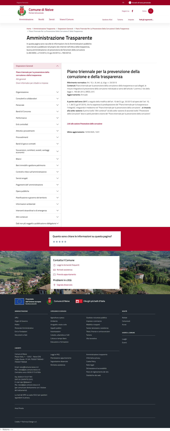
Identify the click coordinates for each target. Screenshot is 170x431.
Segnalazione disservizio (59, 361)
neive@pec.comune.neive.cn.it (29, 369)
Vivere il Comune (67, 19)
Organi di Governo (21, 321)
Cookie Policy (91, 361)
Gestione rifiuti (107, 19)
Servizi (52, 19)
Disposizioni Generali (24, 65)
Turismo (120, 19)
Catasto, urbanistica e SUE (60, 335)
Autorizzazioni (55, 331)
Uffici (16, 317)
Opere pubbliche (22, 191)
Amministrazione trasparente (96, 354)
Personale (20, 105)
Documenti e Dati (21, 335)
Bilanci (18, 158)
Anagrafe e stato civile (59, 324)
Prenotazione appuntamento (61, 358)
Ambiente (54, 321)
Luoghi (124, 339)
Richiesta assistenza (58, 365)
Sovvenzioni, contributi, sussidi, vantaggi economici (32, 151)
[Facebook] (131, 11)
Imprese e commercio (94, 321)
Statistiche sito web (93, 375)
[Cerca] (150, 11)
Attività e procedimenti (25, 130)
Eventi (124, 342)
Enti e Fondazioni (21, 331)
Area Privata (19, 408)
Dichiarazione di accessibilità (96, 368)
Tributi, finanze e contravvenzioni (98, 331)
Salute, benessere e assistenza (97, 328)
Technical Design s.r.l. (29, 421)
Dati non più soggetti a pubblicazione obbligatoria (36, 223)
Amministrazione (26, 19)
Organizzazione (22, 92)
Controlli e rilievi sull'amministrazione (31, 171)
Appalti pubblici (56, 328)
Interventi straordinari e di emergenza (31, 210)
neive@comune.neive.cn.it (29, 367)
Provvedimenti (22, 137)
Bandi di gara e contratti (26, 143)
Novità (41, 19)
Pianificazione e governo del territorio (31, 197)
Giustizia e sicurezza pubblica (96, 317)
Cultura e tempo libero (58, 338)
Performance (21, 117)
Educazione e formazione (59, 342)
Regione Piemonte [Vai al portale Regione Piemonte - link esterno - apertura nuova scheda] (22, 2)
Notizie (124, 317)
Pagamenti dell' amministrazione (29, 184)
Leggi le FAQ (55, 354)
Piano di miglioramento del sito (97, 371)
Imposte (131, 19)
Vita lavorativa (91, 338)
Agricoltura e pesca (57, 317)
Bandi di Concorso (23, 111)
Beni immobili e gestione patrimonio (30, 165)
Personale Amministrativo (24, 328)
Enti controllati (22, 124)
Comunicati (126, 321)
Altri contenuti (22, 216)
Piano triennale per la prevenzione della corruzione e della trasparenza (32, 74)
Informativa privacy (93, 358)
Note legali (90, 365)
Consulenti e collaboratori (26, 98)
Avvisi (124, 324)
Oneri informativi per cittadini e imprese (32, 83)
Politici (17, 324)
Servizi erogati (22, 178)
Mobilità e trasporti (93, 324)
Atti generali (21, 79)
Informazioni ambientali (25, 204)
